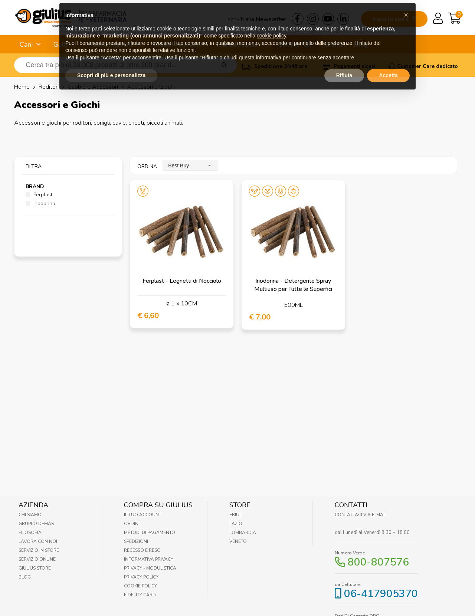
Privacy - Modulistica (150, 568)
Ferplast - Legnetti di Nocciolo (181, 281)
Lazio (235, 524)
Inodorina (40, 203)
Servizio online (37, 559)
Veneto (238, 541)
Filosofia (30, 532)
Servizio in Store (39, 550)
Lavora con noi (38, 541)
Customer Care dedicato (423, 66)
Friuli (236, 515)
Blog (25, 577)
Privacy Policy (141, 577)
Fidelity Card (140, 595)
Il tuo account (142, 515)
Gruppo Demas (36, 524)
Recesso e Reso (142, 550)
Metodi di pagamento (149, 532)
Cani (26, 44)
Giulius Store (35, 568)
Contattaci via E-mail (361, 515)
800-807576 (378, 562)
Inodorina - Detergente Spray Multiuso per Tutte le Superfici (293, 285)
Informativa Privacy (148, 559)
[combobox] (190, 165)
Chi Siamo (30, 515)
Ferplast (39, 194)
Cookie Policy (140, 586)
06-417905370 (381, 594)
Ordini (132, 524)
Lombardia (242, 532)
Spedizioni (136, 541)
